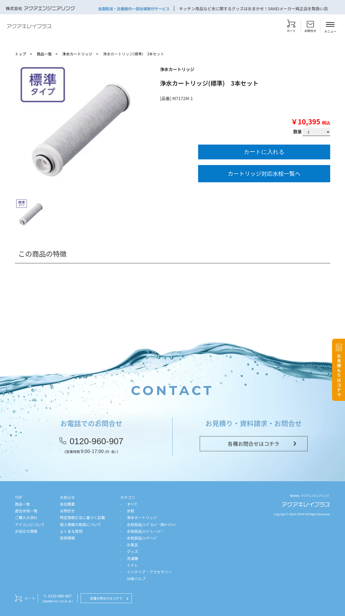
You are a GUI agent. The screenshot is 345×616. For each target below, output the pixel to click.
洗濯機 (132, 558)
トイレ (132, 565)
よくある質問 (71, 531)
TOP (18, 497)
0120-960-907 (96, 444)
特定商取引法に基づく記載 (82, 517)
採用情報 (67, 538)
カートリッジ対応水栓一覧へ (264, 173)
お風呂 (132, 544)
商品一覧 (44, 54)
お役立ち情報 (26, 531)
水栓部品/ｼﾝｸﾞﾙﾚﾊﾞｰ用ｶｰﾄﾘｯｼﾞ (152, 524)
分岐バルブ (136, 578)
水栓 (130, 510)
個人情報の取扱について (80, 524)
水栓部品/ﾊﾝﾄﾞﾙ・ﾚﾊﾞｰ (145, 531)
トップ (20, 54)
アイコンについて (30, 524)
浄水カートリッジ (77, 54)
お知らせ (67, 497)
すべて (132, 504)
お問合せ (67, 510)
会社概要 (67, 504)
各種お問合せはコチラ (254, 447)
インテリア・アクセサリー (149, 572)
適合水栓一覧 (26, 510)
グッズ (132, 551)
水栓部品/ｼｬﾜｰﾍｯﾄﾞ (142, 538)
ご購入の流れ (26, 517)
